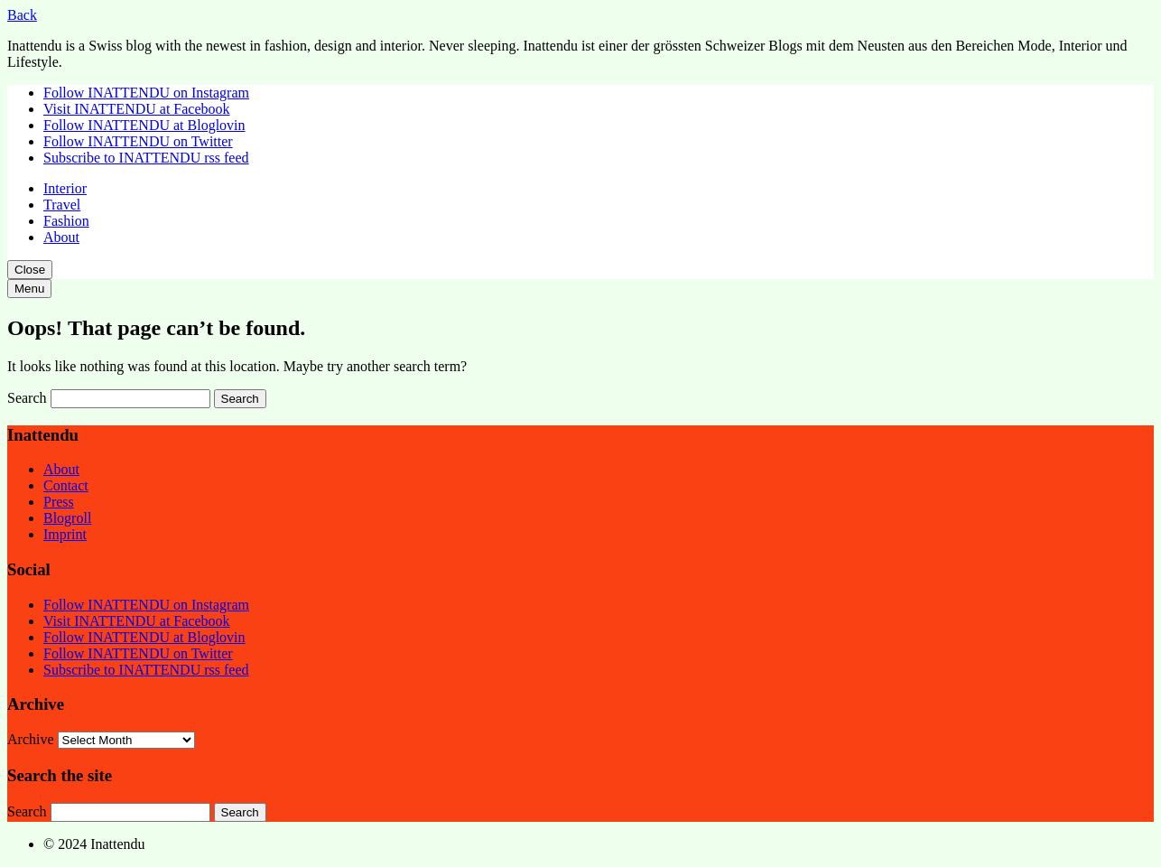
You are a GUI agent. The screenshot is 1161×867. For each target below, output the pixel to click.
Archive (30, 739)
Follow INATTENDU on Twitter (138, 141)
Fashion (66, 220)
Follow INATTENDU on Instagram (146, 92)
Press (58, 501)
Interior (65, 188)
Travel (61, 204)
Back (22, 15)
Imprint (65, 534)
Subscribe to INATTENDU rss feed (146, 157)
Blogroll (67, 518)
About (61, 237)
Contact (65, 485)
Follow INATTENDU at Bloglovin (144, 125)
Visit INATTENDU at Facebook (136, 109)
